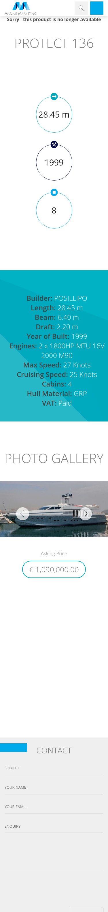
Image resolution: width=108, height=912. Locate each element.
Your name (15, 787)
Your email (15, 807)
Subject (12, 768)
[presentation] (54, 888)
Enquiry (13, 826)
